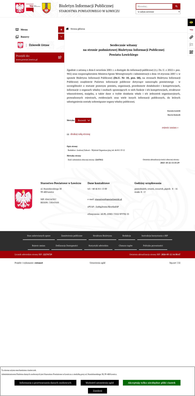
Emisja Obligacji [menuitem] (24, 212)
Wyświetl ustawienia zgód (100, 382)
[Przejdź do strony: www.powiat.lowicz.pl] (191, 37)
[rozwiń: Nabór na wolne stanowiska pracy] (62, 159)
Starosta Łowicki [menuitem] (25, 55)
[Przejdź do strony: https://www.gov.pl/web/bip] (191, 29)
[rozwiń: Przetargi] (62, 152)
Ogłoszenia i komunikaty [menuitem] (29, 127)
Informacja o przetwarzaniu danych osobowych (45, 382)
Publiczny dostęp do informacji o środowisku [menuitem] (34, 166)
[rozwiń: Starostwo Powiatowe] (62, 103)
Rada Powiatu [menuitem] (23, 86)
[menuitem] (39, 35)
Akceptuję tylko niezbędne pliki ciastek (152, 382)
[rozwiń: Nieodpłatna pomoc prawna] (62, 218)
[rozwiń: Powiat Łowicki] (62, 43)
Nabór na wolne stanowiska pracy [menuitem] (34, 158)
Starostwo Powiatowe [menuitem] (27, 102)
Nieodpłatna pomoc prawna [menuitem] (31, 218)
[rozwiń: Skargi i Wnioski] (62, 224)
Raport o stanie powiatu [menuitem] (29, 181)
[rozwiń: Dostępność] (62, 187)
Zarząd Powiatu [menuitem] (24, 49)
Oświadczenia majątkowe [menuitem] (30, 133)
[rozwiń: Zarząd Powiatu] (62, 50)
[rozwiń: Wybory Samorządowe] (62, 175)
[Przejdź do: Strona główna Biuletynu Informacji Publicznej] (67, 20)
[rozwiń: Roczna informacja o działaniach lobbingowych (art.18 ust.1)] (62, 260)
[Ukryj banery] (61, 274)
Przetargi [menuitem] (21, 152)
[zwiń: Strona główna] (62, 27)
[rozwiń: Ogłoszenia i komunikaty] (62, 128)
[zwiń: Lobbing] (62, 237)
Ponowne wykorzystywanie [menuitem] (31, 205)
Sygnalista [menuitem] (21, 193)
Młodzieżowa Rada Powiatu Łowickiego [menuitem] (31, 94)
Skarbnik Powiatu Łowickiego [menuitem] (32, 80)
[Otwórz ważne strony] (191, 44)
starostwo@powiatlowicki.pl (108, 331)
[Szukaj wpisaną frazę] (176, 6)
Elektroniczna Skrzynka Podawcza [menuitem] (34, 146)
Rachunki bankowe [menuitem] (26, 121)
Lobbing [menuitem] (20, 236)
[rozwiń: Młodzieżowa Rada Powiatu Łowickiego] (62, 93)
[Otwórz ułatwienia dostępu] (191, 22)
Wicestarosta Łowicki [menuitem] (27, 62)
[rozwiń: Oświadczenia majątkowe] (62, 134)
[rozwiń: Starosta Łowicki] (62, 56)
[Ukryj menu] (61, 21)
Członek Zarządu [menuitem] (25, 68)
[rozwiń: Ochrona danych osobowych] (62, 109)
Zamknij (97, 390)
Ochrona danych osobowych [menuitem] (31, 109)
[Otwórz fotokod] (191, 52)
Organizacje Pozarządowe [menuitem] (30, 140)
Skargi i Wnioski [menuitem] (24, 224)
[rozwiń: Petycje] (62, 231)
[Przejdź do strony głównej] (67, 8)
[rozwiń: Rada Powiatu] (62, 87)
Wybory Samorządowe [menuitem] (28, 174)
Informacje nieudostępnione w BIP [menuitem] (35, 199)
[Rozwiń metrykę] (83, 112)
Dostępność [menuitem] (22, 187)
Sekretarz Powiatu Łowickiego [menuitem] (32, 74)
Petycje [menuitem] (20, 230)
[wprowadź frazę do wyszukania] (154, 6)
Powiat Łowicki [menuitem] (24, 43)
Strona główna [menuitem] (24, 27)
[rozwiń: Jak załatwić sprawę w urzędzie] (62, 115)
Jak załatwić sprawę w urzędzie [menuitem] (32, 115)
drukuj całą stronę (80, 125)
